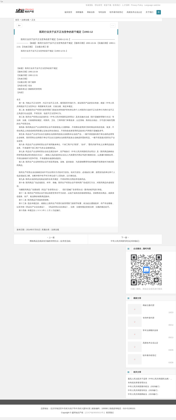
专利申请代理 (148, 320)
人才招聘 (126, 5)
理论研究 (98, 5)
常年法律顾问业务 (150, 333)
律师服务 (79, 12)
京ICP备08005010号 (95, 415)
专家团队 (89, 5)
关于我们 (149, 12)
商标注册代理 (148, 308)
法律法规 (25, 22)
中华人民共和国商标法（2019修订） (143, 397)
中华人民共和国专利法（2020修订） (143, 393)
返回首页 (68, 12)
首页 (17, 22)
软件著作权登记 (116, 12)
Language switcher (152, 5)
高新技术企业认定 (134, 12)
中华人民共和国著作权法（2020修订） (144, 389)
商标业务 (91, 12)
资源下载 (107, 5)
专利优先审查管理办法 (137, 385)
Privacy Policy (137, 5)
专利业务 (102, 12)
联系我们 (116, 5)
